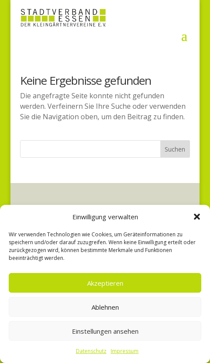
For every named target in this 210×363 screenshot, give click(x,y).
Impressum (125, 351)
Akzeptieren (105, 283)
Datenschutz (91, 351)
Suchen (175, 149)
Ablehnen (105, 307)
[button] (197, 216)
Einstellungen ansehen (105, 331)
